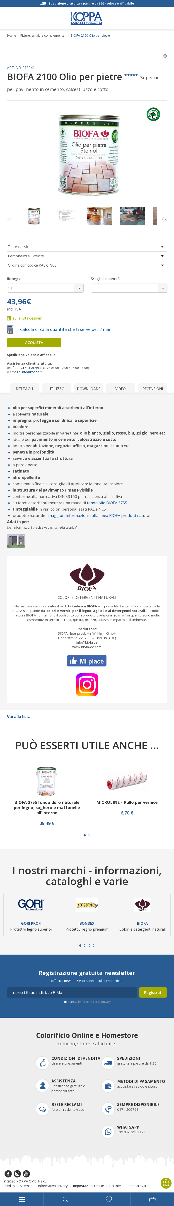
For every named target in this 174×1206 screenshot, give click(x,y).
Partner (115, 1185)
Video (120, 388)
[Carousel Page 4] (94, 945)
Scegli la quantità (105, 278)
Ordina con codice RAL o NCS (32, 265)
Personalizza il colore (26, 255)
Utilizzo (56, 388)
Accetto (89, 1002)
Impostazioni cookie (88, 1185)
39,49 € (46, 823)
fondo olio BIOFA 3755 (107, 502)
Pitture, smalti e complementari (43, 35)
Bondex (87, 923)
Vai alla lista (19, 716)
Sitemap (26, 1185)
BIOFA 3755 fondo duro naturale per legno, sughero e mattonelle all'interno (47, 807)
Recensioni (153, 388)
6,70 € (127, 813)
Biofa (142, 923)
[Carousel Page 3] (89, 945)
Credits (9, 1185)
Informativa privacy (53, 1185)
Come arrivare (137, 1185)
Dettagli (24, 388)
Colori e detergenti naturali (87, 597)
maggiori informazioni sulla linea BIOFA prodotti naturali (100, 515)
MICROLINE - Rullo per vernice (127, 802)
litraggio (14, 278)
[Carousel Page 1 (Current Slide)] (85, 835)
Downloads (88, 388)
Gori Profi (31, 923)
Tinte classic (18, 246)
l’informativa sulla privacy (94, 1002)
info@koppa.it (32, 372)
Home (11, 35)
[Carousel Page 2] (89, 835)
